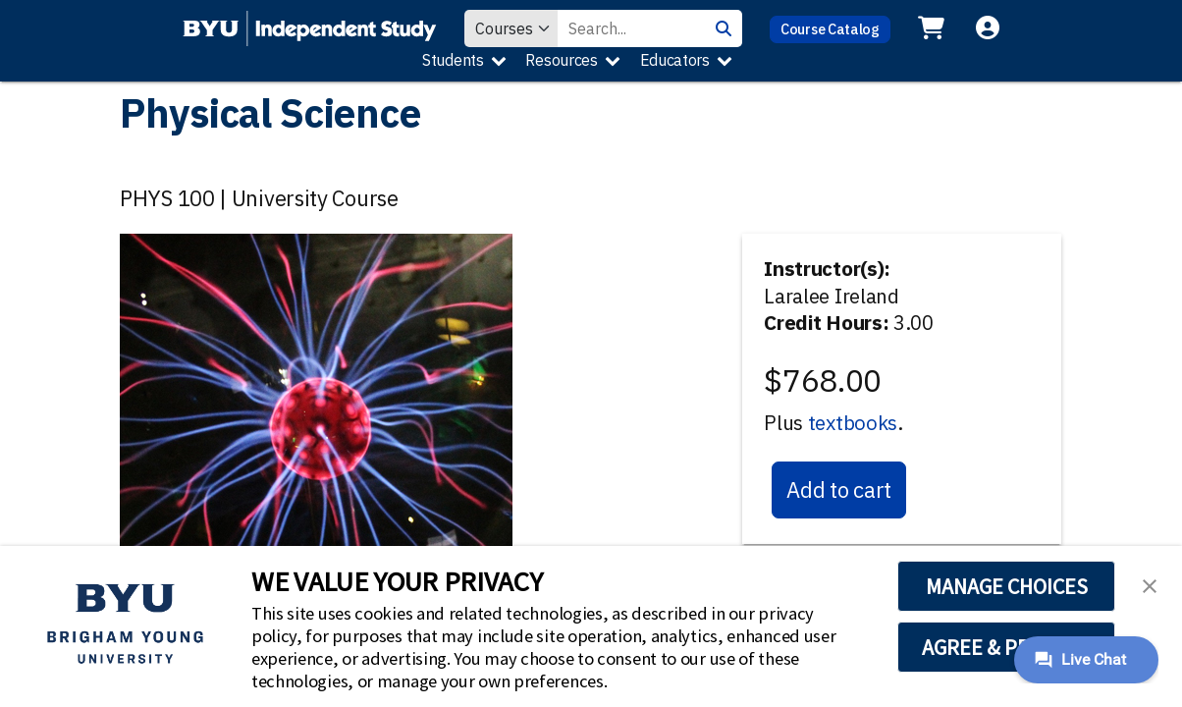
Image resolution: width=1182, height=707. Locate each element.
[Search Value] (631, 28)
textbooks (852, 422)
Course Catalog (830, 29)
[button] (1149, 584)
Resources (561, 60)
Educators (675, 60)
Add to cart (838, 489)
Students (453, 60)
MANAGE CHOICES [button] (1007, 586)
